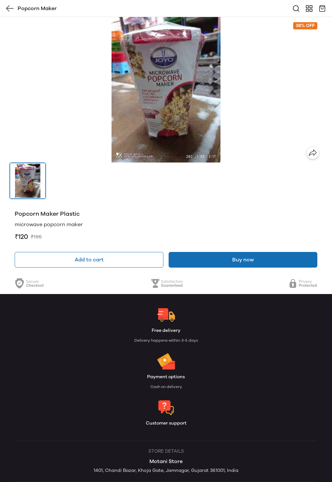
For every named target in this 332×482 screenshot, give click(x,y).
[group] (166, 90)
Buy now (243, 260)
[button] (27, 181)
